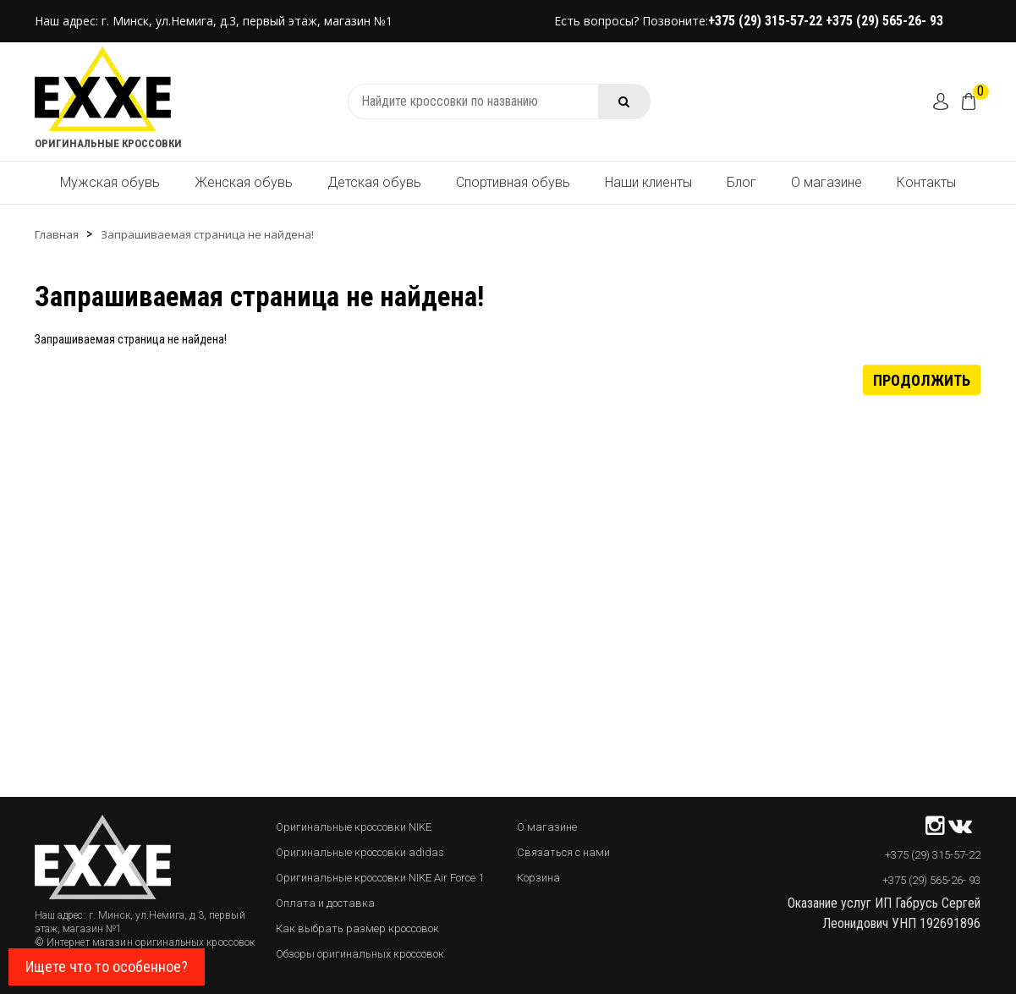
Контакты (926, 182)
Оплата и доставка (325, 903)
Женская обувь (244, 182)
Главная (57, 234)
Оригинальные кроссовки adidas (360, 852)
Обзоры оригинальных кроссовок (360, 953)
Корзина (538, 877)
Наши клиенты (648, 182)
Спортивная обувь (513, 182)
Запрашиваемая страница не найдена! (207, 234)
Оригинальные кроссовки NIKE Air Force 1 (380, 877)
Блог (741, 182)
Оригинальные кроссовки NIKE (353, 827)
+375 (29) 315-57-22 (767, 21)
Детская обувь (374, 182)
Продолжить (921, 379)
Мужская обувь (110, 182)
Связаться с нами (563, 852)
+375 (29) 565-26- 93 (884, 21)
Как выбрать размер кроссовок (357, 928)
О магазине (826, 182)
